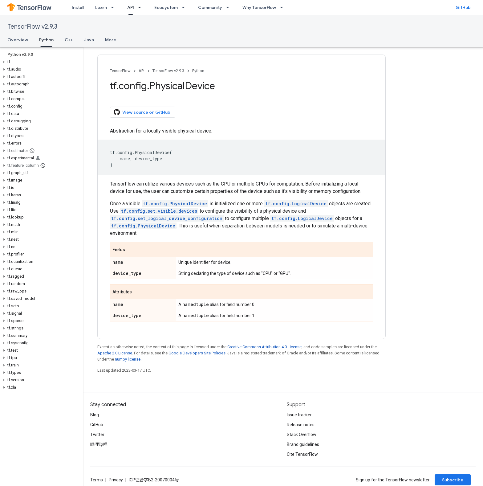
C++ (69, 40)
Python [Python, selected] (46, 40)
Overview (17, 40)
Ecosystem (166, 7)
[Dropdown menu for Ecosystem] (185, 7)
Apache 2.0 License (114, 353)
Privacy (116, 479)
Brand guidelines (303, 444)
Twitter (97, 434)
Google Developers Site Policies (196, 353)
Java (89, 40)
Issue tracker (299, 414)
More (110, 40)
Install (78, 7)
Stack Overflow (301, 434)
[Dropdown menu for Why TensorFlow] (283, 7)
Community (210, 7)
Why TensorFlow (259, 7)
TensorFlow (120, 70)
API (141, 70)
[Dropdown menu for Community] (229, 7)
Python (198, 70)
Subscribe (452, 480)
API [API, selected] (130, 7)
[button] (40, 62)
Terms (96, 479)
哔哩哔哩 (99, 444)
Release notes (301, 424)
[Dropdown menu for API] (141, 7)
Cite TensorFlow (302, 454)
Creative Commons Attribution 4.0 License (264, 347)
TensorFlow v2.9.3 (32, 27)
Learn (101, 7)
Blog (94, 414)
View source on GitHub (142, 112)
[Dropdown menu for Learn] (114, 7)
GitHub (463, 7)
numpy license (127, 359)
